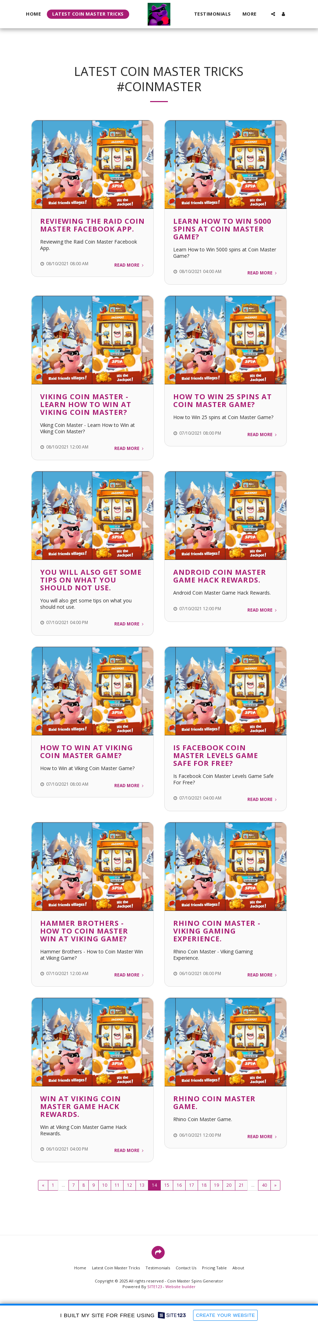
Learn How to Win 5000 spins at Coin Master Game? (222, 228)
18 (204, 1185)
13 (141, 1185)
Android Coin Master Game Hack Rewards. (219, 576)
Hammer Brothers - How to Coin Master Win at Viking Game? (84, 930)
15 (166, 1185)
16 (179, 1185)
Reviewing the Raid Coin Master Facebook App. (92, 225)
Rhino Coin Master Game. (214, 1102)
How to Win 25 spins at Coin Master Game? (222, 400)
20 (228, 1185)
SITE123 (154, 1286)
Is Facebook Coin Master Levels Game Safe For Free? (215, 755)
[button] (272, 14)
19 (216, 1185)
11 (117, 1185)
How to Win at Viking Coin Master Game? (86, 751)
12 (129, 1185)
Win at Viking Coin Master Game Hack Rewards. (80, 1106)
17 (191, 1185)
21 (241, 1185)
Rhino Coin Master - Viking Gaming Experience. (217, 930)
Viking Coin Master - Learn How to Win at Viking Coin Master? (85, 404)
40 (264, 1185)
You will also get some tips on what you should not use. (91, 579)
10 (104, 1185)
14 (154, 1185)
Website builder (180, 1286)
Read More (129, 265)
